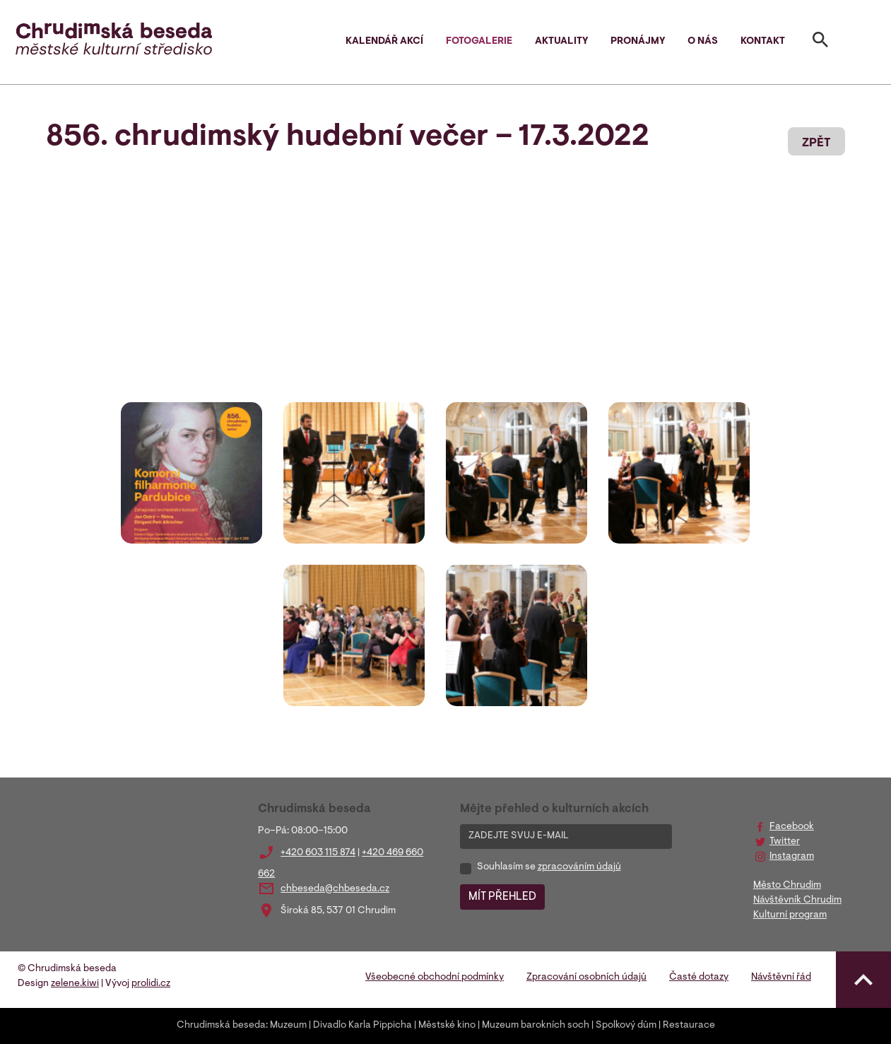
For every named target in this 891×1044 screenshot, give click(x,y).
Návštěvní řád (781, 978)
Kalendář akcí (384, 42)
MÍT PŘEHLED (502, 897)
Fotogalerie (479, 42)
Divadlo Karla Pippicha (362, 1026)
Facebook (791, 827)
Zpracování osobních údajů (586, 978)
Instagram (791, 857)
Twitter (784, 842)
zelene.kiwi (75, 984)
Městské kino (447, 1026)
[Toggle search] (820, 42)
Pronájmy (637, 42)
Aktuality (561, 42)
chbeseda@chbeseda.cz (335, 889)
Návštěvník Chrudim (797, 900)
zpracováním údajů (579, 867)
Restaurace (689, 1026)
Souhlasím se (549, 867)
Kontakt (762, 42)
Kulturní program (790, 915)
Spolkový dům (626, 1026)
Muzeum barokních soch (535, 1026)
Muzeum (288, 1026)
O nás (703, 42)
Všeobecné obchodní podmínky (434, 978)
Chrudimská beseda (221, 1026)
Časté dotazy (698, 978)
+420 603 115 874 (318, 853)
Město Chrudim (787, 886)
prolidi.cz (150, 984)
